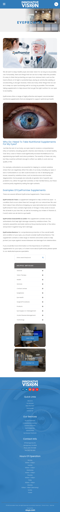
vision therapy (21, 275)
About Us (30, 401)
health (19, 279)
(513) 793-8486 (32, 448)
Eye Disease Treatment (30, 433)
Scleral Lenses (30, 430)
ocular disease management (26, 315)
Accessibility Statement (35, 505)
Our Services (30, 403)
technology (20, 320)
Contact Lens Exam (30, 425)
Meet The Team (30, 406)
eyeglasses (20, 293)
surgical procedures (23, 302)
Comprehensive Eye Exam (30, 423)
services (19, 284)
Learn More (30, 338)
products (19, 306)
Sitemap (52, 505)
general (19, 270)
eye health (20, 297)
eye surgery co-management (26, 311)
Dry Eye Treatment (30, 420)
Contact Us (30, 363)
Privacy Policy (45, 505)
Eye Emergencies (30, 428)
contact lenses (22, 288)
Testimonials (30, 408)
